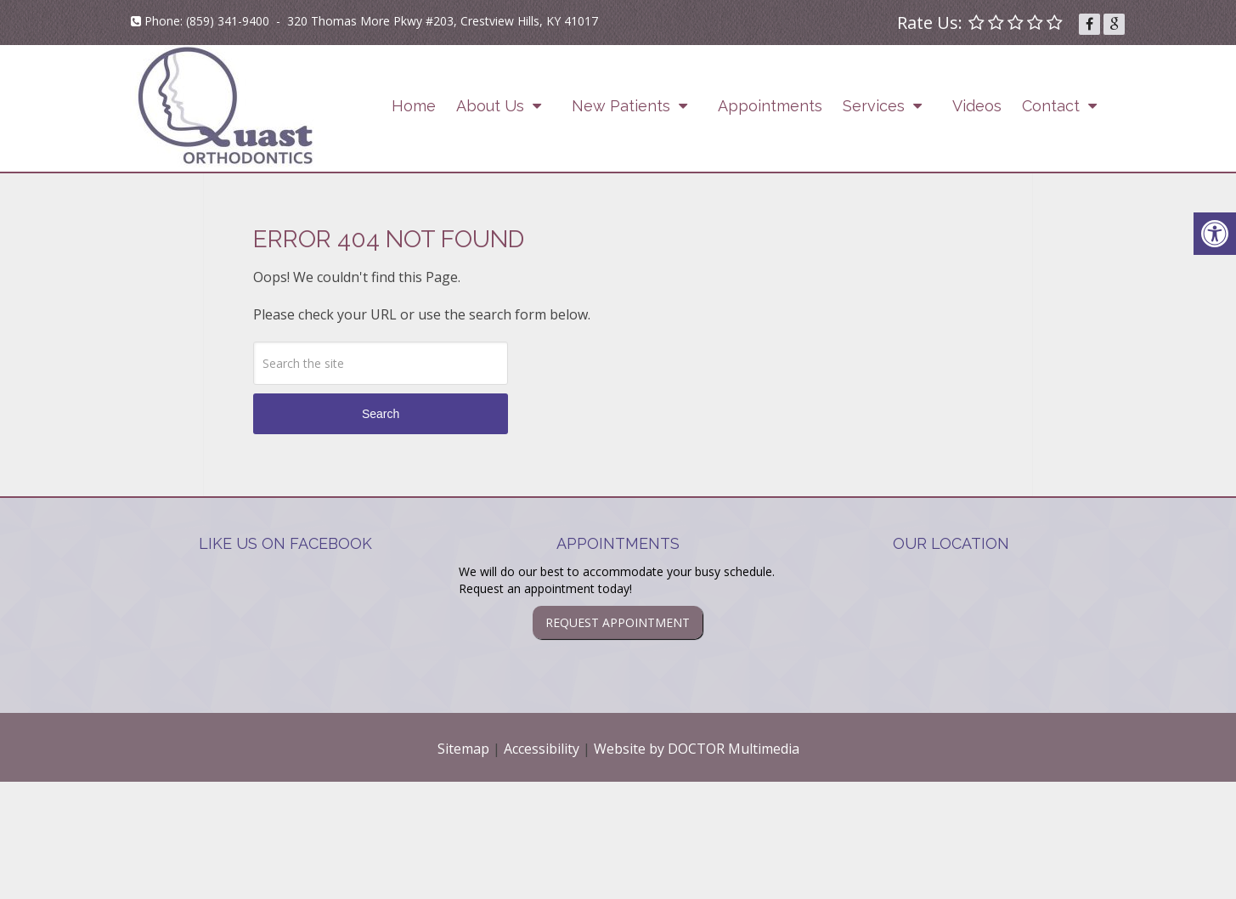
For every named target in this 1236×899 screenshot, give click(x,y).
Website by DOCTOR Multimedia (696, 748)
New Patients (621, 106)
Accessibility (541, 748)
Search (380, 414)
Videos (977, 106)
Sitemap (463, 748)
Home (414, 106)
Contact (1051, 106)
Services (874, 106)
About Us (490, 106)
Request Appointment (617, 622)
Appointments (770, 106)
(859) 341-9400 (227, 21)
